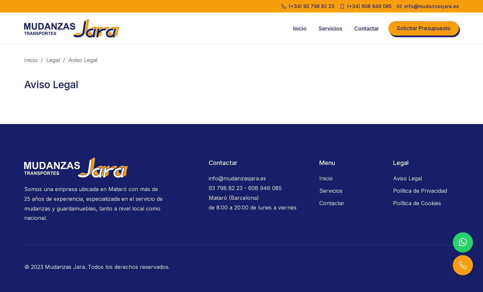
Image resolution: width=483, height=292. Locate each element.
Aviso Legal (82, 60)
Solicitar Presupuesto (423, 28)
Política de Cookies (417, 203)
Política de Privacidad (420, 190)
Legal (53, 60)
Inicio (300, 28)
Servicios (330, 28)
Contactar (366, 28)
